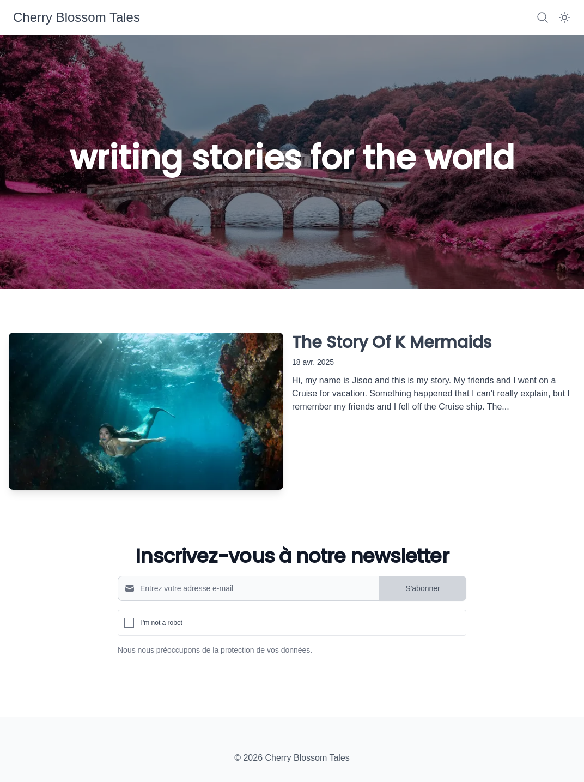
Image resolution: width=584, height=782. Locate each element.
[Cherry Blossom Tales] (76, 17)
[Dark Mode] (564, 17)
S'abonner (422, 588)
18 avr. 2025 (313, 362)
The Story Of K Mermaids (391, 342)
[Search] (542, 17)
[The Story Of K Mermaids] (146, 411)
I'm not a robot (161, 623)
